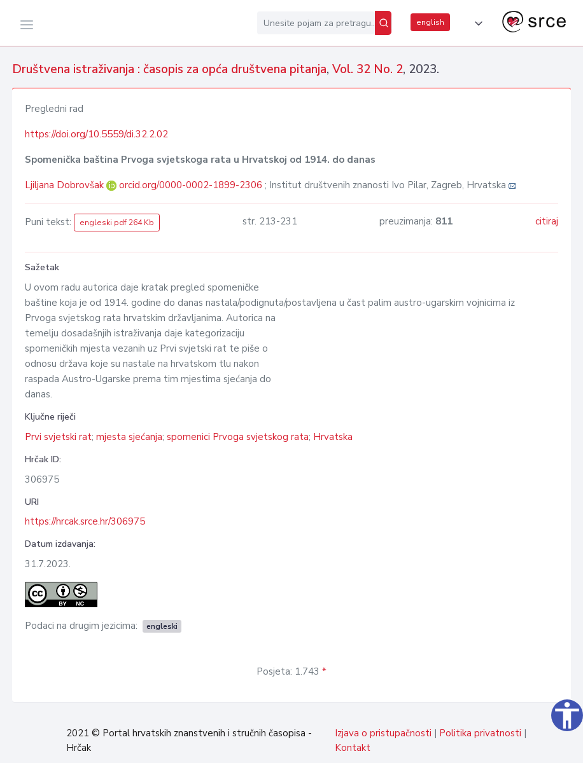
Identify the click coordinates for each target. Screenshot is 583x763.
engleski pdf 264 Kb (117, 222)
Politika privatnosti (480, 733)
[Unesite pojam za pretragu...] (316, 23)
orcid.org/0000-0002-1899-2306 (190, 185)
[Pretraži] (383, 23)
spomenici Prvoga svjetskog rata (238, 436)
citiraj (546, 221)
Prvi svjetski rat (58, 436)
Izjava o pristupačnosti (383, 733)
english (430, 22)
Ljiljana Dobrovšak (65, 185)
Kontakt (352, 747)
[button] (476, 23)
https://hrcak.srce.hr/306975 (85, 521)
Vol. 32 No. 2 (367, 69)
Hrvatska (333, 436)
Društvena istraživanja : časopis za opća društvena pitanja (169, 69)
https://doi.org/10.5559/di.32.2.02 (96, 134)
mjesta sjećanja (129, 436)
